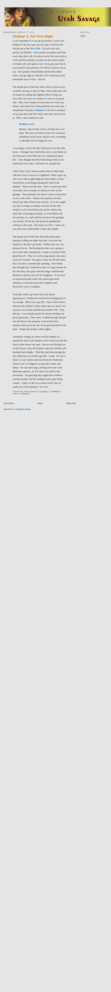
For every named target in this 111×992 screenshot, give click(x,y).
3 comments (55, 391)
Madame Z (25, 394)
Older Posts (71, 403)
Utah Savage (58, 11)
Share (82, 36)
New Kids (35, 48)
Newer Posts (9, 403)
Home (40, 403)
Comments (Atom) (23, 409)
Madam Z (40, 110)
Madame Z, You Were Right (33, 36)
